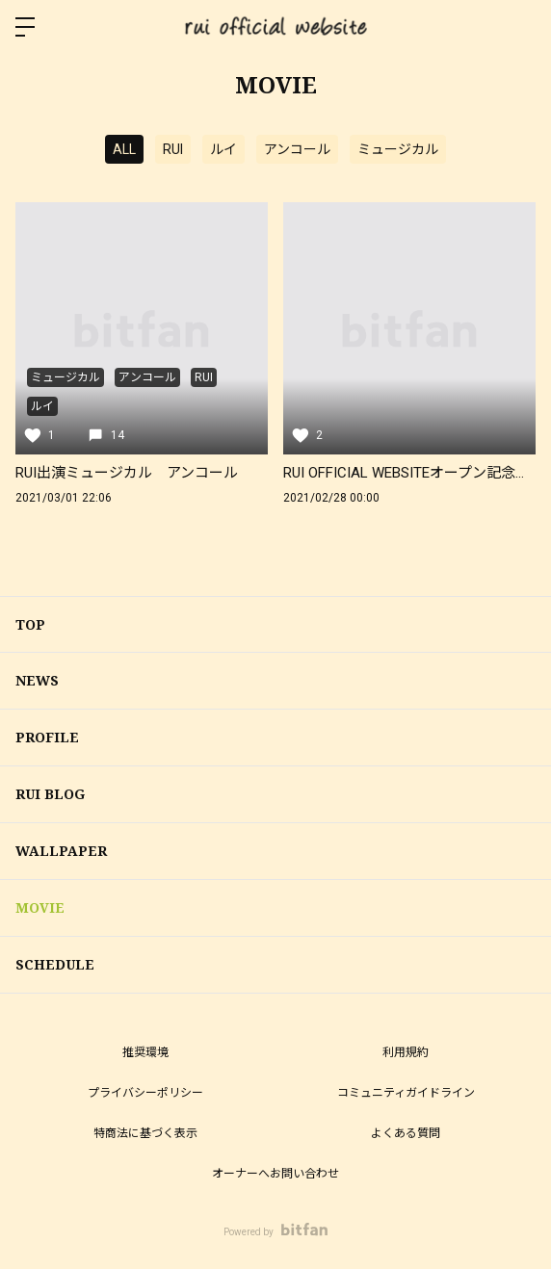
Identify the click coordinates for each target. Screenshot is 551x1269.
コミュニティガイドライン (406, 1093)
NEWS (37, 680)
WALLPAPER (61, 851)
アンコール (297, 149)
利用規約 (405, 1052)
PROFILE (47, 737)
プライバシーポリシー (145, 1093)
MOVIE (40, 907)
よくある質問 (405, 1133)
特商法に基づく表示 (145, 1133)
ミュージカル (397, 149)
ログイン (520, 27)
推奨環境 (145, 1052)
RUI (173, 149)
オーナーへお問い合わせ (275, 1173)
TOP (30, 624)
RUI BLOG (50, 794)
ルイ (223, 149)
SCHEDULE (54, 964)
